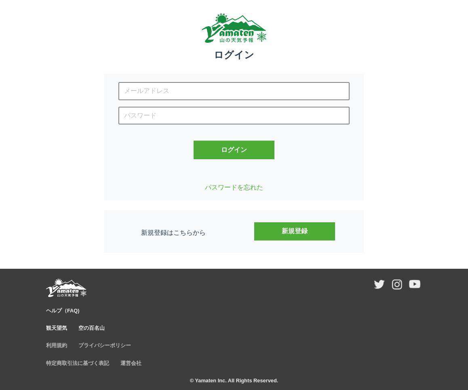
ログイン (234, 149)
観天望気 (56, 328)
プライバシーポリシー (104, 345)
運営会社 (130, 363)
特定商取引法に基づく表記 (77, 363)
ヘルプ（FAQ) (63, 311)
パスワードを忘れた (234, 187)
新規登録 (295, 231)
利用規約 (56, 345)
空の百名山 (91, 328)
